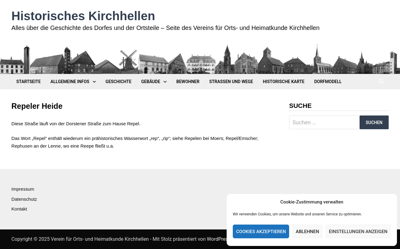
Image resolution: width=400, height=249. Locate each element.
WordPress (219, 239)
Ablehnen (307, 231)
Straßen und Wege (231, 81)
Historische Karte (283, 81)
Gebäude (150, 81)
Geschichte (118, 81)
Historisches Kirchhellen (83, 16)
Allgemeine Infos (70, 81)
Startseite (28, 81)
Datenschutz (24, 199)
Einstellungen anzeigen (358, 231)
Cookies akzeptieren (261, 231)
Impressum (22, 189)
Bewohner (187, 81)
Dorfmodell (328, 81)
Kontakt (19, 208)
